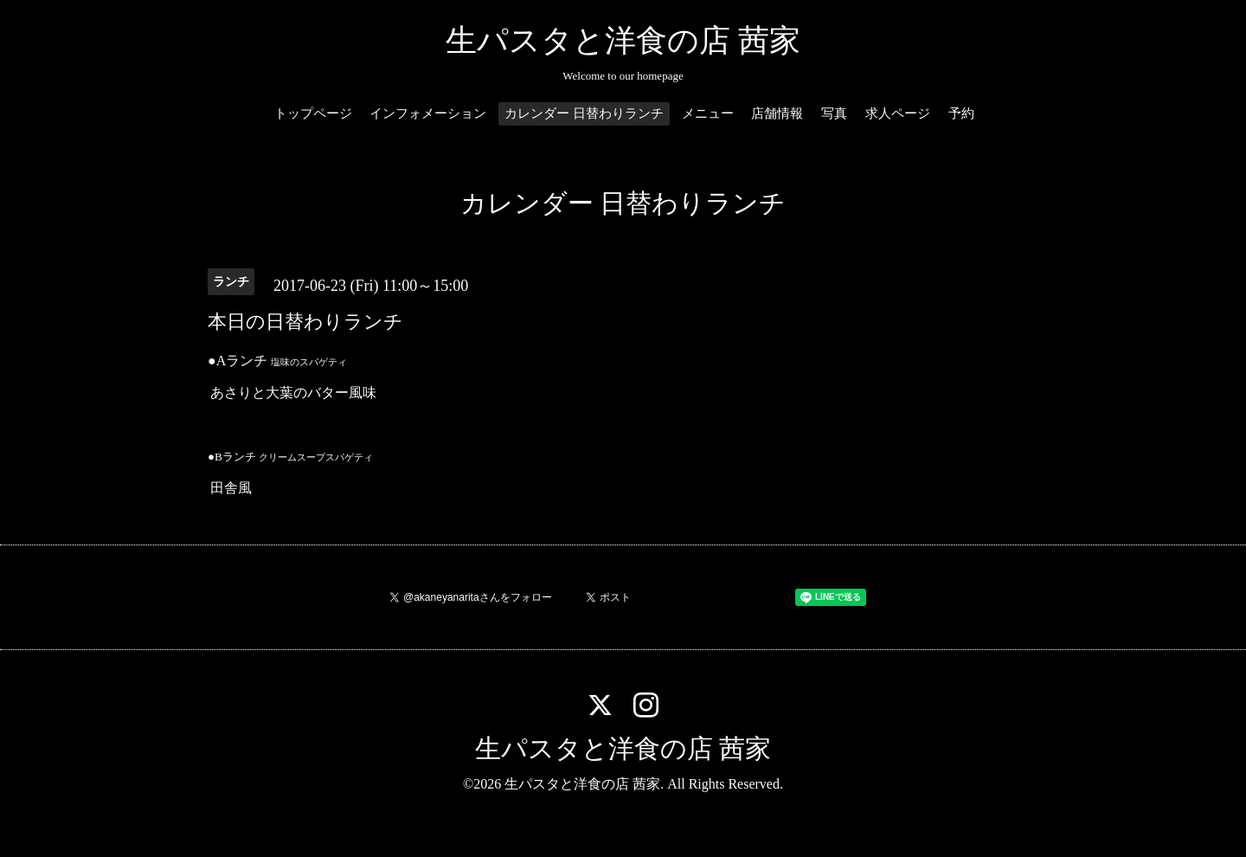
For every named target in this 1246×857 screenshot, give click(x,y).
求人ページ (897, 113)
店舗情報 (777, 113)
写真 (834, 113)
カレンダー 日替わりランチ (584, 113)
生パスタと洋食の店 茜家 (623, 40)
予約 (961, 113)
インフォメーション (427, 113)
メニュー (708, 113)
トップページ (313, 113)
